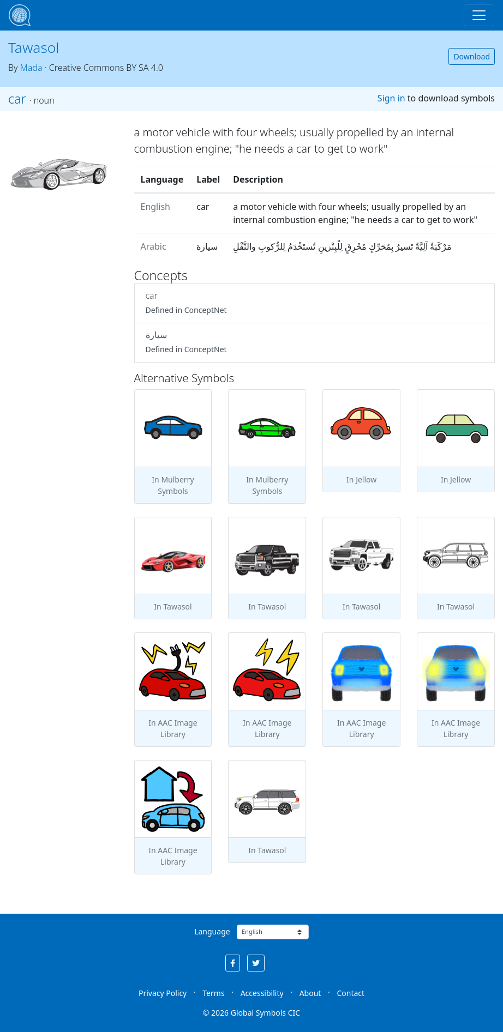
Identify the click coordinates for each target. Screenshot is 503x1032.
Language (212, 931)
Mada (31, 68)
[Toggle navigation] (479, 15)
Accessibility (262, 993)
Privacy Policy (163, 993)
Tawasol (33, 47)
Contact (350, 993)
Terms (213, 993)
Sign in (391, 98)
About (310, 993)
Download (471, 56)
